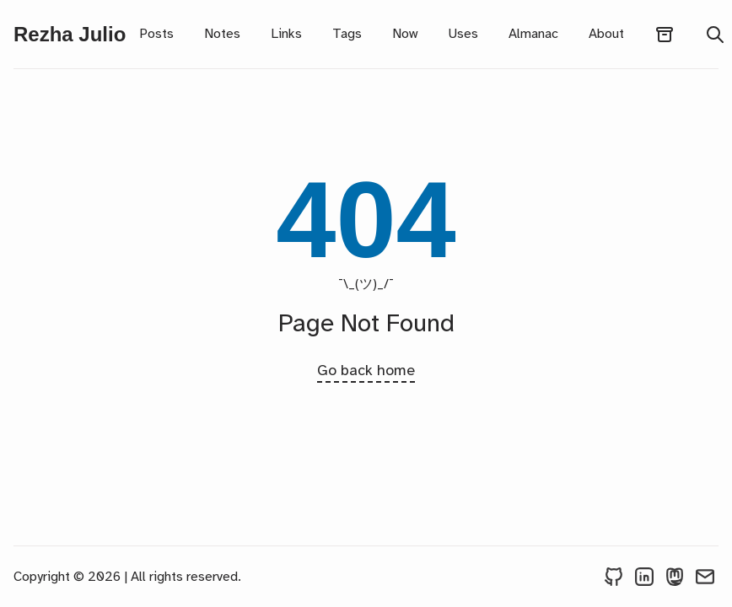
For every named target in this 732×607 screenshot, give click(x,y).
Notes (222, 33)
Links (286, 33)
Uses (463, 33)
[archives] (664, 34)
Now (404, 33)
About (606, 33)
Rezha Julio (69, 34)
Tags (347, 33)
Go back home (366, 370)
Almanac (533, 33)
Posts (156, 33)
